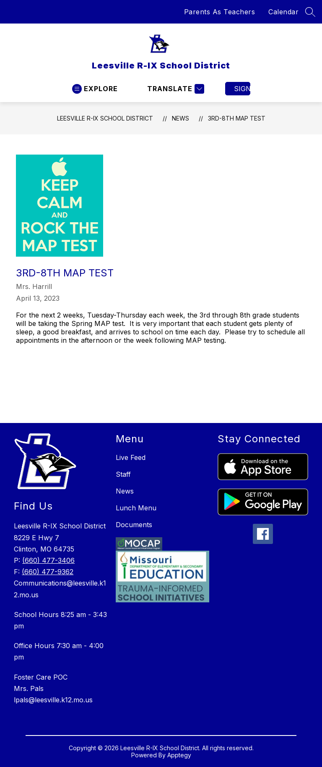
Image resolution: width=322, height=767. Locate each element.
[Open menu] (95, 89)
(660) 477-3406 (48, 560)
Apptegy (179, 755)
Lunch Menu (136, 508)
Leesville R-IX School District (105, 118)
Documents (134, 524)
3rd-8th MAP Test (236, 118)
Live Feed (130, 457)
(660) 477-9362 (47, 571)
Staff (123, 474)
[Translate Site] (174, 89)
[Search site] (310, 12)
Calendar (283, 12)
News (180, 118)
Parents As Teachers (219, 12)
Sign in (242, 88)
